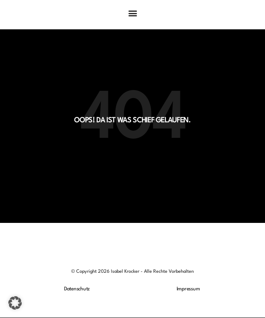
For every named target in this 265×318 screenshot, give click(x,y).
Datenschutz (77, 289)
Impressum (188, 289)
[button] (132, 13)
